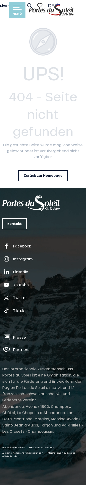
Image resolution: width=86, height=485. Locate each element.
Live (3, 5)
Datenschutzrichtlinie (41, 448)
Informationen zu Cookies (61, 453)
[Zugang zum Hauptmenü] (17, 10)
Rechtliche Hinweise (13, 448)
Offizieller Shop (10, 456)
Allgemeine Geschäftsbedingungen (22, 453)
